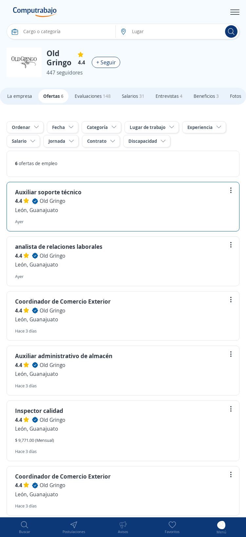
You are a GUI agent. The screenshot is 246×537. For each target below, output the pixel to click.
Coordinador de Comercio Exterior (63, 301)
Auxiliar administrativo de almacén (63, 356)
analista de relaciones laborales (59, 246)
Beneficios (206, 96)
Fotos (235, 96)
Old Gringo (52, 200)
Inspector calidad (39, 411)
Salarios (133, 96)
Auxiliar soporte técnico (48, 192)
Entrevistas (169, 96)
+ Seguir (106, 62)
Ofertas (53, 96)
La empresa (19, 96)
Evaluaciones (93, 96)
